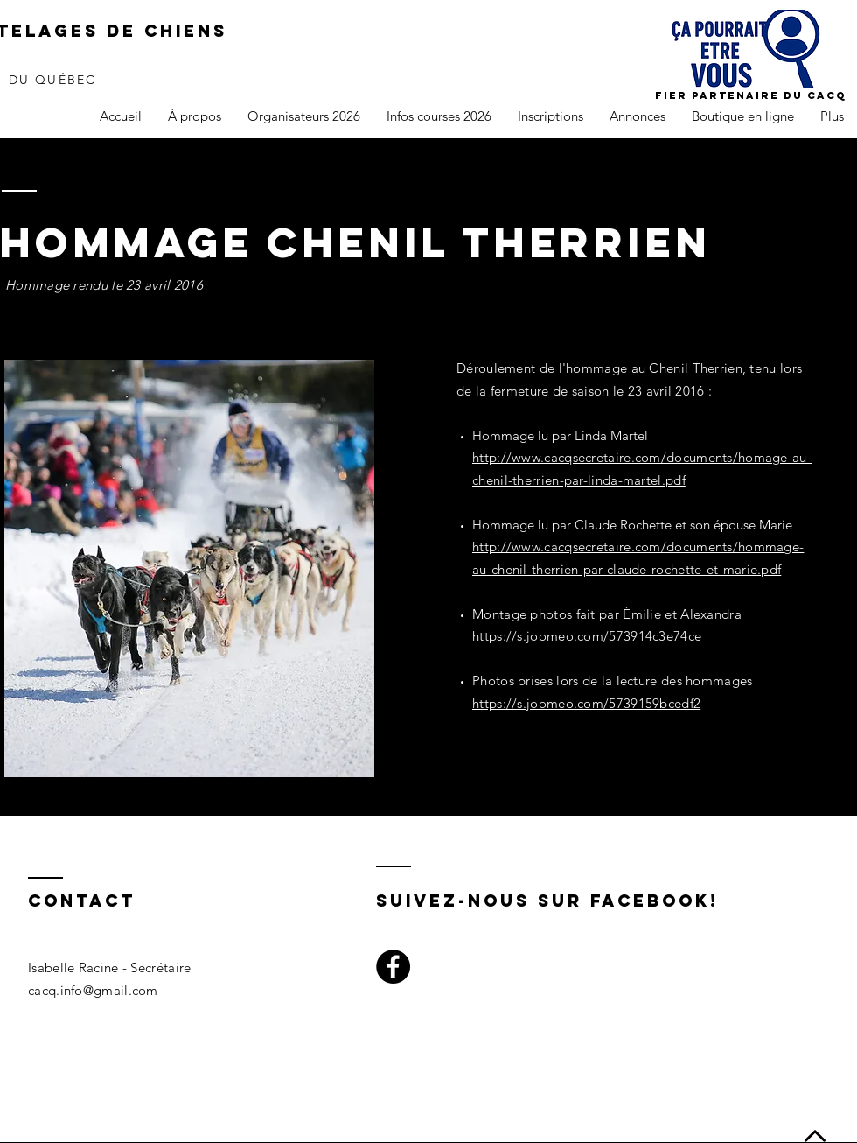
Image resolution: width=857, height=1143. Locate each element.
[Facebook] (393, 967)
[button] (194, 116)
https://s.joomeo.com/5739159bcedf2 (586, 703)
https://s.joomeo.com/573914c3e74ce (586, 636)
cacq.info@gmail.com (93, 990)
